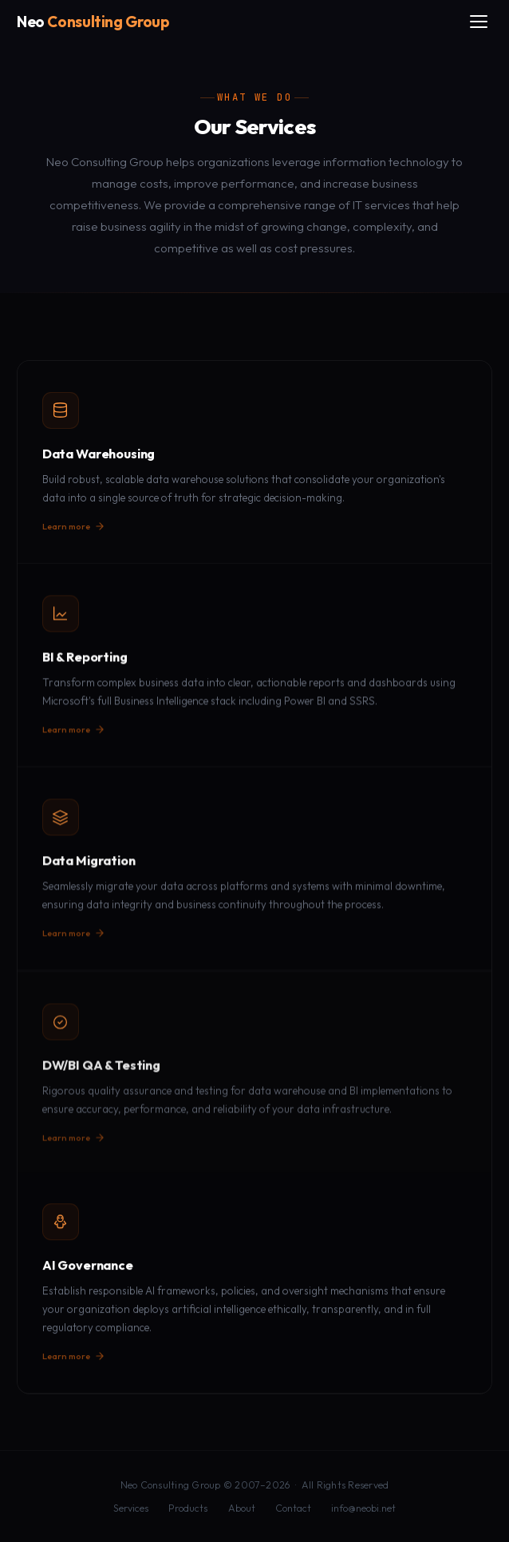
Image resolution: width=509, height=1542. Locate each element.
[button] (254, 462)
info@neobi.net (363, 1508)
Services (130, 1508)
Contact (293, 1508)
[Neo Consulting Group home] (92, 21)
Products (187, 1508)
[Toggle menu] (478, 21)
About (241, 1508)
